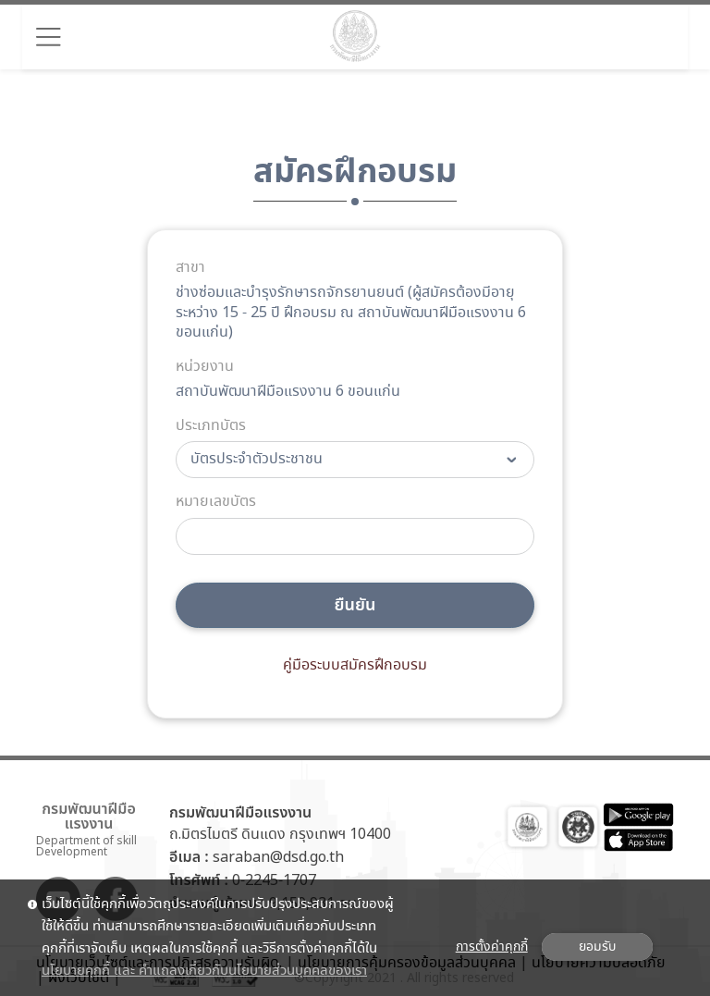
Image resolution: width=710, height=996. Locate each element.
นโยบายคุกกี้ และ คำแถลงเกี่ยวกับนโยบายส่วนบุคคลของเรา (204, 971)
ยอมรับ (597, 947)
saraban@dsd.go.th (278, 857)
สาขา (190, 268)
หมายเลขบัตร (216, 502)
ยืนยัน (355, 605)
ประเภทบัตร (211, 426)
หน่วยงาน (205, 367)
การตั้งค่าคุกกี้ (492, 947)
